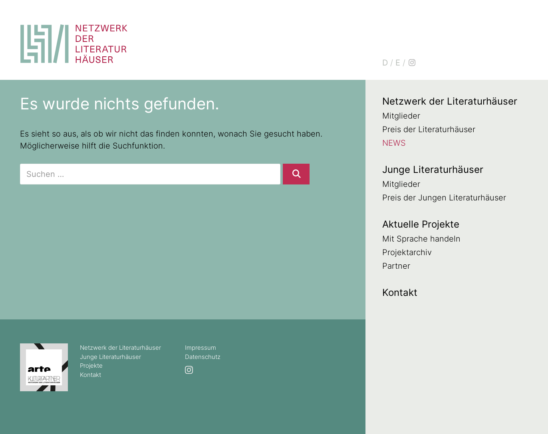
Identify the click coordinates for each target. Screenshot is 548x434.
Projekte (91, 365)
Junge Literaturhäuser (432, 169)
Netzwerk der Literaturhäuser (449, 101)
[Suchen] (296, 174)
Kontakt (399, 292)
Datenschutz (202, 357)
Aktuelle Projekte (420, 224)
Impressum (200, 347)
